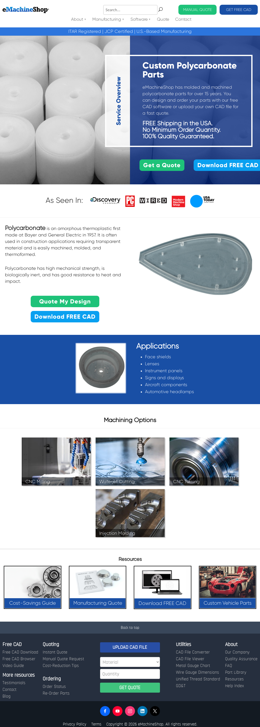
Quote (163, 19)
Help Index (234, 686)
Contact (183, 19)
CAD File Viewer (190, 659)
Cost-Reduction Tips (61, 665)
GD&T (181, 686)
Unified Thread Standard (198, 679)
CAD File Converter (193, 652)
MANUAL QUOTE (197, 9)
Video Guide (13, 665)
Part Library (235, 672)
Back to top (130, 628)
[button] (105, 711)
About (77, 19)
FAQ (228, 665)
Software (139, 19)
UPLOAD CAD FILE (130, 647)
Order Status (54, 686)
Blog (6, 696)
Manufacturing (106, 19)
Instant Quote (55, 652)
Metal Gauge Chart (193, 665)
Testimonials (13, 683)
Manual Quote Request (63, 659)
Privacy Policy (74, 724)
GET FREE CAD (238, 9)
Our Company (237, 652)
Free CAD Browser (18, 659)
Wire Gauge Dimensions (197, 672)
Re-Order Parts (56, 693)
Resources (234, 679)
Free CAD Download (20, 652)
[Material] (130, 662)
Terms (96, 724)
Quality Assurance (241, 659)
